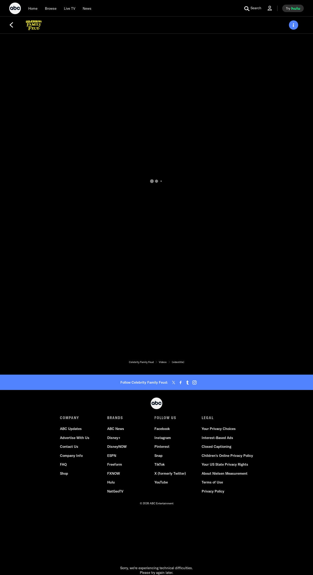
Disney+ (113, 438)
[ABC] (15, 9)
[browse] (50, 8)
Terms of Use (212, 482)
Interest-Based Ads (217, 438)
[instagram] (194, 382)
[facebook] (180, 382)
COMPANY (69, 418)
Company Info (71, 455)
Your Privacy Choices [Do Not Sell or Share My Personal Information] (219, 429)
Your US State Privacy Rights (225, 464)
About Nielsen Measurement (224, 473)
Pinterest (161, 446)
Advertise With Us (74, 438)
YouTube (161, 482)
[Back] (11, 25)
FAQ (63, 464)
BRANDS (115, 418)
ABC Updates (71, 429)
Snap (158, 455)
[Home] (33, 8)
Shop (64, 473)
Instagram (162, 438)
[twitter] (174, 382)
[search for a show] (252, 8)
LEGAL (208, 418)
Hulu (111, 482)
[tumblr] (187, 382)
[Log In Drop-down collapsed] (269, 8)
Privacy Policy (213, 491)
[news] (87, 8)
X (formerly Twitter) (170, 473)
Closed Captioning (216, 446)
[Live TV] (69, 8)
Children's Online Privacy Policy (227, 455)
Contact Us (69, 446)
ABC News (115, 429)
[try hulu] (293, 8)
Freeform (114, 464)
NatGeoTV (115, 491)
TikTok (159, 464)
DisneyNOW (117, 446)
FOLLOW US (165, 418)
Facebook (162, 429)
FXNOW (113, 473)
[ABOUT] (293, 25)
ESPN (111, 455)
